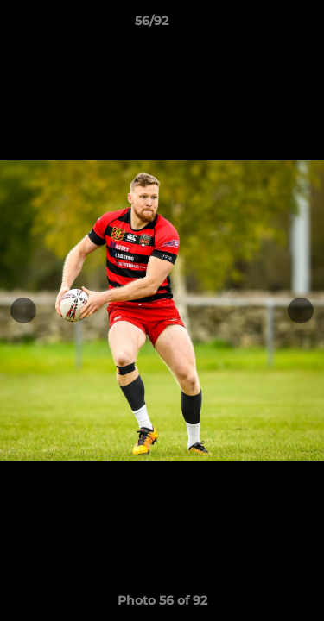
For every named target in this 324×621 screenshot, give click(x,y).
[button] (261, 25)
